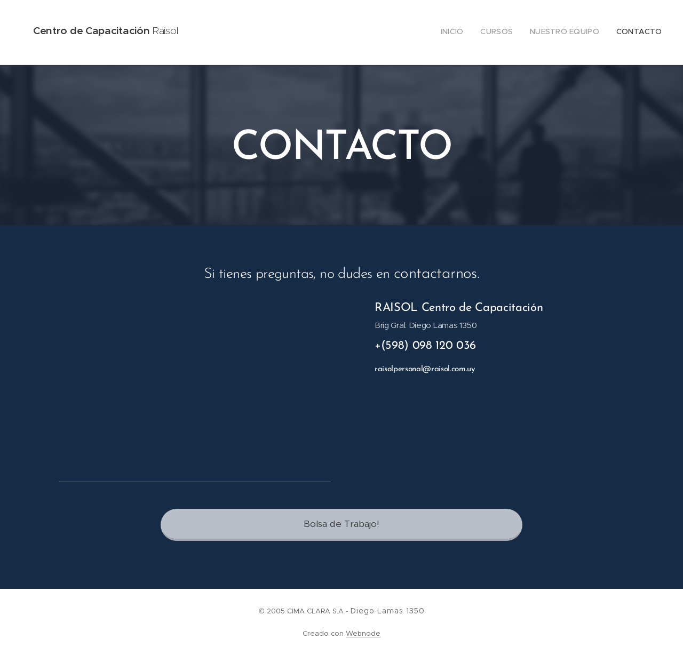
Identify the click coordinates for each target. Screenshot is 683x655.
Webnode (363, 633)
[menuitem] (613, 32)
